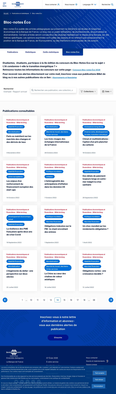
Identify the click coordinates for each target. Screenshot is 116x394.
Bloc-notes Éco (72, 52)
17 (79, 296)
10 (32, 296)
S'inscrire (58, 334)
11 (38, 296)
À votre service (51, 358)
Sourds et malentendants (95, 357)
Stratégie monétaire (13, 362)
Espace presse (91, 361)
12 (45, 296)
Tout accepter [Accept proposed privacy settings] (99, 373)
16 (72, 296)
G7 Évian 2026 (51, 354)
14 (58, 296)
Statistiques (30, 52)
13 (52, 296)
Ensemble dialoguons (14, 354)
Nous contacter (92, 354)
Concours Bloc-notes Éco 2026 (86, 70)
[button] (88, 90)
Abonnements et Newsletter (64, 77)
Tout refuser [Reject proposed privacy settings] (99, 379)
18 (85, 296)
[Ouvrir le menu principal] (4, 4)
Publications (12, 52)
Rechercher (8, 89)
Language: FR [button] (89, 4)
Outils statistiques (51, 52)
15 (65, 296)
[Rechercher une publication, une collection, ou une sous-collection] (53, 90)
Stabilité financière (53, 362)
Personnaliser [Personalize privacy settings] (98, 386)
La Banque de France (14, 358)
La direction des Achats (95, 364)
